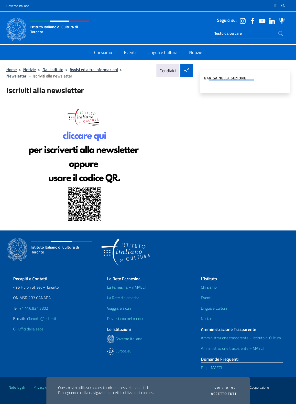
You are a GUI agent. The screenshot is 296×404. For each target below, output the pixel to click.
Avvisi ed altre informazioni (94, 69)
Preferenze (226, 388)
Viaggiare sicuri (119, 308)
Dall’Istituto (53, 69)
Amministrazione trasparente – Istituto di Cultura (241, 338)
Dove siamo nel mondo (125, 318)
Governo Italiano (17, 5)
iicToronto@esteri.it (41, 318)
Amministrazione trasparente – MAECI (232, 348)
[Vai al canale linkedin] (271, 20)
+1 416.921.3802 (33, 308)
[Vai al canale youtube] (261, 20)
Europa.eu (119, 351)
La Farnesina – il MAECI (126, 287)
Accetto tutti (224, 393)
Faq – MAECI (211, 368)
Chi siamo (209, 287)
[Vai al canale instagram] (241, 20)
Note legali (17, 387)
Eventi (206, 298)
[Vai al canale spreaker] (280, 20)
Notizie (29, 69)
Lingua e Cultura (214, 308)
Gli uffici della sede (28, 329)
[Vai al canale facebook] (251, 20)
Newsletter (16, 76)
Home (11, 69)
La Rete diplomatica (123, 298)
